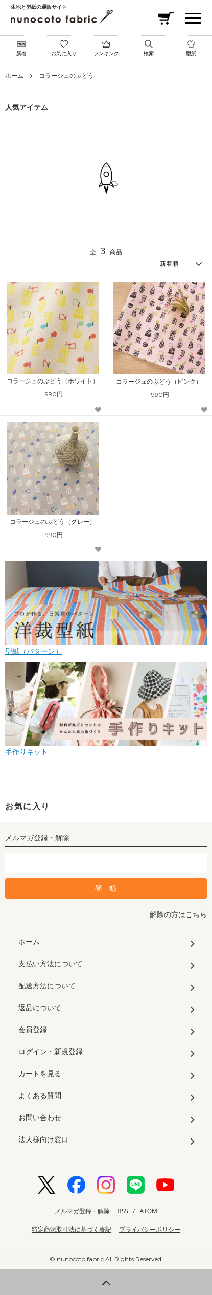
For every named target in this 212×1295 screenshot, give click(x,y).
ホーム (14, 75)
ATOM (148, 1211)
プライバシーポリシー (149, 1229)
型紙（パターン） (106, 647)
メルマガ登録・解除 (82, 1211)
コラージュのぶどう (66, 75)
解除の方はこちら (178, 914)
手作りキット (106, 747)
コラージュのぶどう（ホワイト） (53, 381)
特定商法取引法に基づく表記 (71, 1229)
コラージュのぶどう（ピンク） (159, 381)
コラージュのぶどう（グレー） (53, 522)
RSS (122, 1211)
